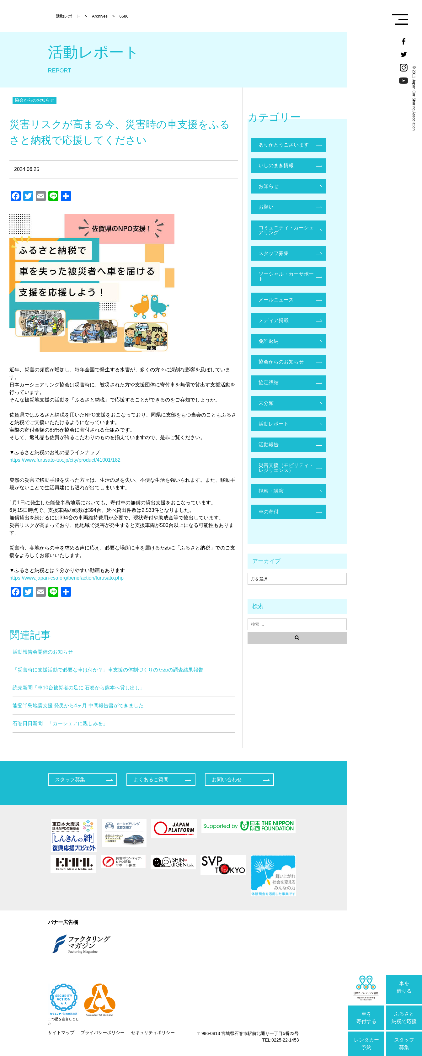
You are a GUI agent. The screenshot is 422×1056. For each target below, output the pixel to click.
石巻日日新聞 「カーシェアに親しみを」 (60, 723)
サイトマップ (61, 1032)
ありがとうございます (284, 144)
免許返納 (269, 341)
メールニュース (276, 299)
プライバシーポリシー (103, 1032)
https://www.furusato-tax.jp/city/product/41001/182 (64, 460)
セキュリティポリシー (153, 1032)
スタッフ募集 (404, 1043)
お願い (266, 207)
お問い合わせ (227, 779)
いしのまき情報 (276, 165)
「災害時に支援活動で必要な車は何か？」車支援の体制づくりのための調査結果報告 (108, 669)
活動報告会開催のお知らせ (43, 652)
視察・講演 (271, 491)
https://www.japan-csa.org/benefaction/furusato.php (66, 578)
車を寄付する (366, 1017)
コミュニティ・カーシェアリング (286, 230)
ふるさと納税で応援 (404, 1017)
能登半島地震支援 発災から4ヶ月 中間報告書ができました (78, 705)
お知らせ (269, 186)
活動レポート (274, 424)
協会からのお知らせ (34, 100)
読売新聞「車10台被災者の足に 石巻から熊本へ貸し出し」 (79, 687)
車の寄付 (269, 511)
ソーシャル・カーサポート (286, 276)
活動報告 (269, 444)
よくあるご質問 (150, 779)
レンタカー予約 (366, 1043)
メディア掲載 (274, 320)
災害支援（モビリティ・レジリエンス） (286, 468)
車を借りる (404, 987)
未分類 (266, 403)
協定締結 (269, 382)
